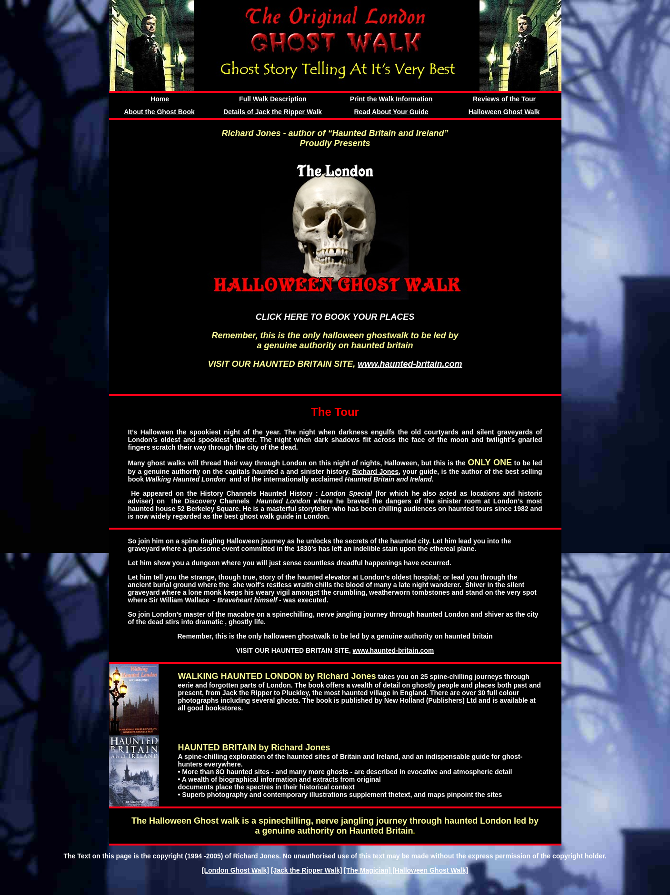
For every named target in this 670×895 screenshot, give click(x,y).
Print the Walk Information (391, 99)
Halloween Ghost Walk (504, 112)
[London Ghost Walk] (235, 870)
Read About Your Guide (391, 112)
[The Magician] (367, 870)
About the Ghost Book (159, 112)
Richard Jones (375, 471)
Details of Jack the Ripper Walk (272, 112)
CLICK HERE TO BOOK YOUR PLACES (335, 317)
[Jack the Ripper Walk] (306, 870)
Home (159, 99)
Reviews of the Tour (504, 99)
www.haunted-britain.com (410, 364)
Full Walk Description (273, 99)
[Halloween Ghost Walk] (429, 870)
